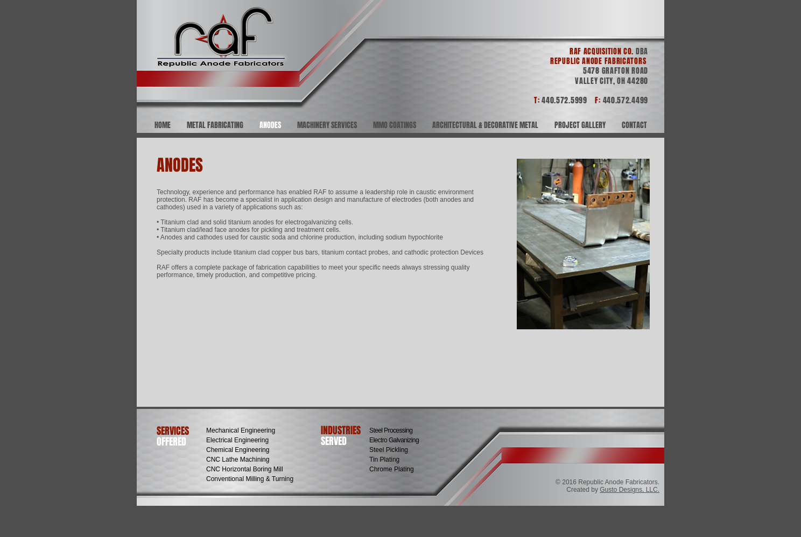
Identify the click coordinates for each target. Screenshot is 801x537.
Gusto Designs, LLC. (629, 489)
